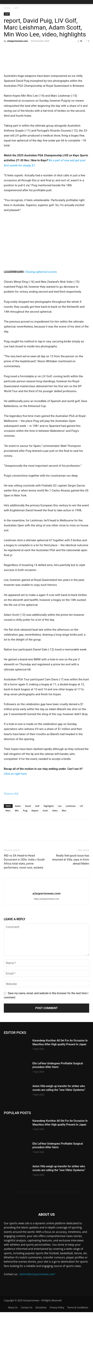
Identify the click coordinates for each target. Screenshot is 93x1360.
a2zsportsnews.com (17, 40)
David (28, 854)
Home (7, 8)
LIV (81, 854)
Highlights (49, 854)
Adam (18, 854)
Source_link (11, 841)
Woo (64, 858)
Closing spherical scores (41, 319)
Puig (25, 858)
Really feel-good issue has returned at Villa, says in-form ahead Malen (70, 907)
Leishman (71, 854)
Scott (45, 858)
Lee (60, 854)
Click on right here (15, 821)
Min (17, 858)
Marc (8, 858)
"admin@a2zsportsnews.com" (37, 1322)
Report (35, 858)
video (55, 858)
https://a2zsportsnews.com (46, 947)
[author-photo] (46, 935)
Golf (16, 8)
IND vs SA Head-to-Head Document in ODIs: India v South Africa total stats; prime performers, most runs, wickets (24, 909)
